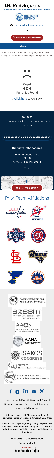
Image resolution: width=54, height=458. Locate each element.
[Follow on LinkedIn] (26, 391)
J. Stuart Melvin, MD (35, 439)
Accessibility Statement (27, 408)
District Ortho (16, 439)
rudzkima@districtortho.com (28, 25)
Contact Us (44, 404)
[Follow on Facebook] (11, 391)
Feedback (18, 404)
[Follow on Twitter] (42, 391)
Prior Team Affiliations (27, 198)
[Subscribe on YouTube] (34, 391)
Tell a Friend (30, 404)
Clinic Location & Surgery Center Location (27, 137)
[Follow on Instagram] (17, 391)
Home (7, 400)
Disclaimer (34, 400)
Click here (20, 98)
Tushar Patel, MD (27, 443)
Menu (26, 46)
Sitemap (8, 404)
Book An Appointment (28, 37)
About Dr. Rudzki (20, 400)
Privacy (45, 400)
